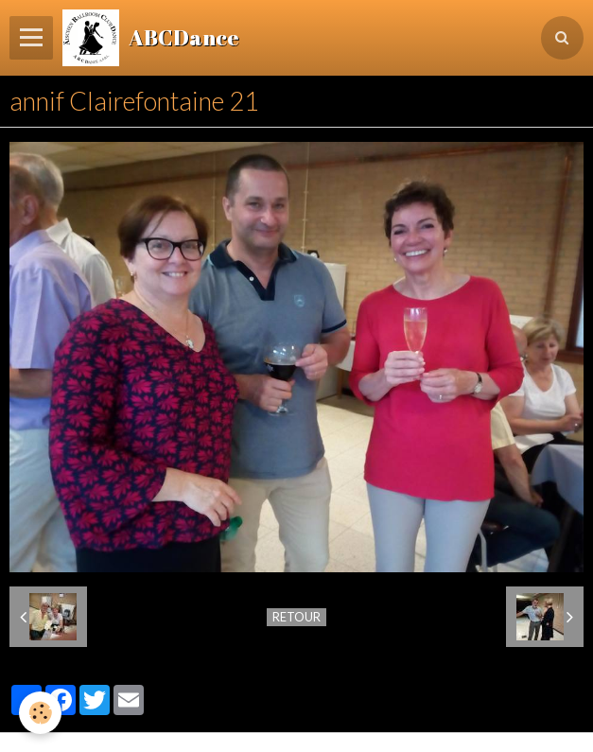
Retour (296, 616)
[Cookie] (40, 712)
